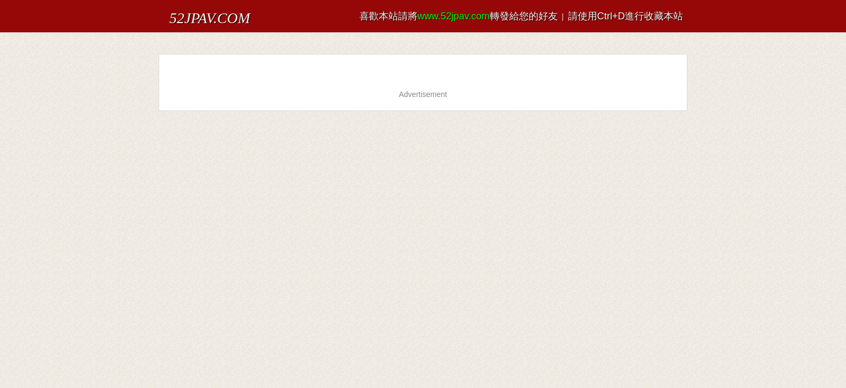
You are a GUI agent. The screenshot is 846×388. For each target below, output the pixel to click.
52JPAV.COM (195, 13)
